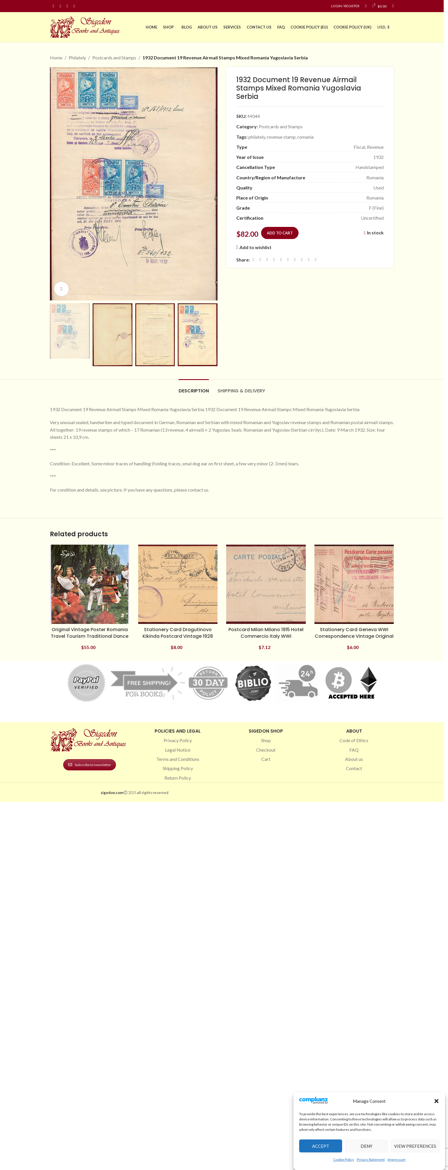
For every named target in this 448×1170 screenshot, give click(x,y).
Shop (266, 740)
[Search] (393, 6)
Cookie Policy (343, 1159)
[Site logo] (86, 26)
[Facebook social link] (53, 6)
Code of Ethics (354, 740)
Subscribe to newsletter (89, 765)
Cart (265, 759)
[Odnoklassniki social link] (287, 259)
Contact (354, 768)
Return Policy (177, 777)
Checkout (265, 750)
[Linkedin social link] (74, 6)
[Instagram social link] (60, 6)
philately (256, 136)
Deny (366, 1146)
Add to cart (280, 232)
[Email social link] (267, 259)
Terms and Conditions (177, 759)
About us (354, 759)
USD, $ (383, 27)
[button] (436, 1101)
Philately (77, 57)
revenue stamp (281, 136)
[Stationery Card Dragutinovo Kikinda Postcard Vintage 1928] (178, 584)
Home (56, 57)
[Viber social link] (315, 259)
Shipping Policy (178, 768)
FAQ (354, 750)
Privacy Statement (371, 1159)
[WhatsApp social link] (294, 259)
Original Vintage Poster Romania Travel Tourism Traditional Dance (89, 632)
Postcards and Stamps (114, 57)
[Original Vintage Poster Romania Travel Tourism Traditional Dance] (90, 584)
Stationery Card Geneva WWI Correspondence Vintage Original (354, 632)
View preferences (415, 1146)
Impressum (397, 1159)
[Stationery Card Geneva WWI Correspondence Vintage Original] (354, 584)
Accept (320, 1146)
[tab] (194, 388)
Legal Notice (177, 750)
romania (305, 136)
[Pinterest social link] (67, 6)
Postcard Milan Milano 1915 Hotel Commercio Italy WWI (265, 632)
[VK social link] (301, 259)
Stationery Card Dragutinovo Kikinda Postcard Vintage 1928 (178, 632)
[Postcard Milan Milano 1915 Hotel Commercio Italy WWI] (266, 584)
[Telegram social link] (308, 259)
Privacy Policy (178, 740)
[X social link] (260, 259)
